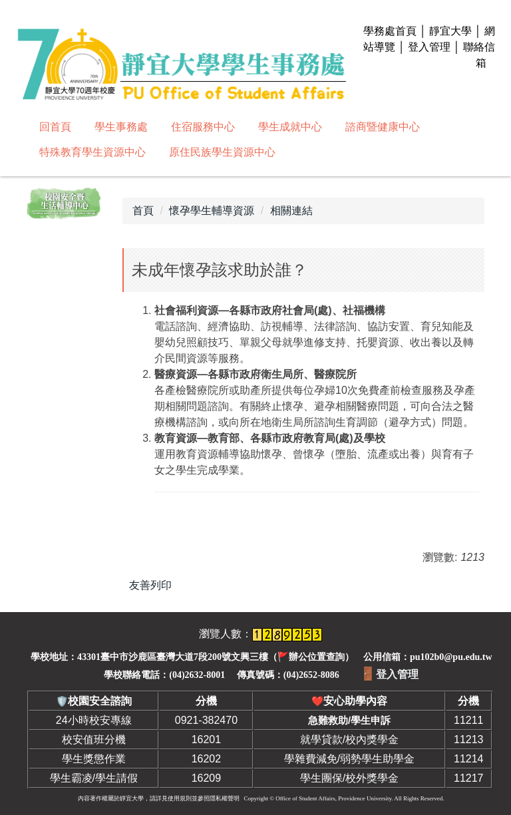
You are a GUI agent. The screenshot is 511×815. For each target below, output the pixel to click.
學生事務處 (121, 126)
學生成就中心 (290, 126)
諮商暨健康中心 (382, 126)
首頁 (143, 210)
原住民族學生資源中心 (222, 152)
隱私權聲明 (225, 798)
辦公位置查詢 (317, 657)
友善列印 (150, 585)
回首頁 (55, 126)
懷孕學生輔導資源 (211, 210)
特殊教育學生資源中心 (92, 152)
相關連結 (291, 210)
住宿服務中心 (203, 126)
